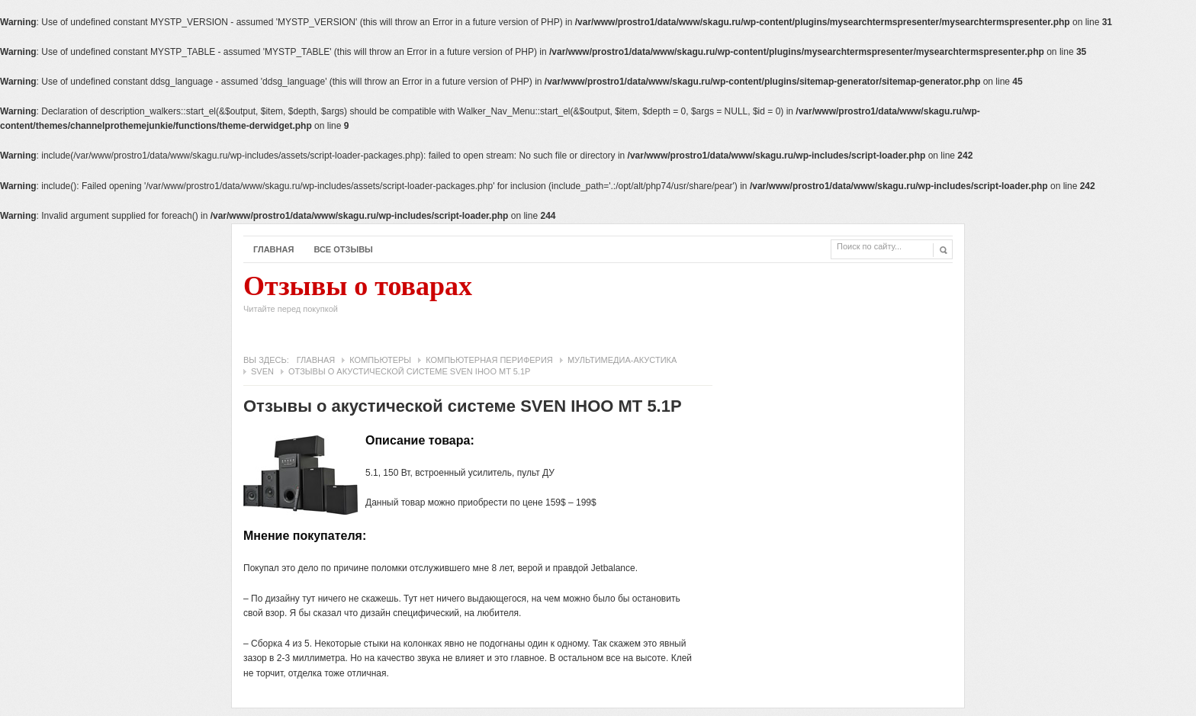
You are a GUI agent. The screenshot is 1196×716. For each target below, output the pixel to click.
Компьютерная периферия (489, 359)
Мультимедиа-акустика (622, 359)
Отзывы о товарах (357, 297)
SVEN (262, 371)
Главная (273, 249)
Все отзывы (343, 249)
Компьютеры (380, 359)
